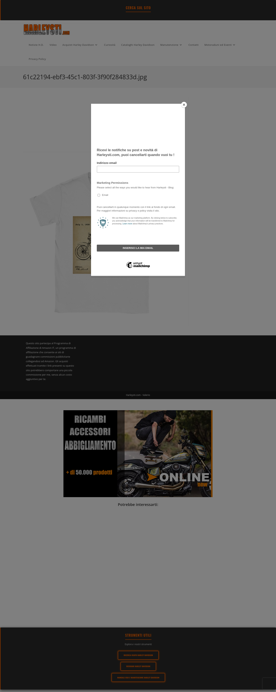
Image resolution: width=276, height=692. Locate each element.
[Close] (184, 105)
